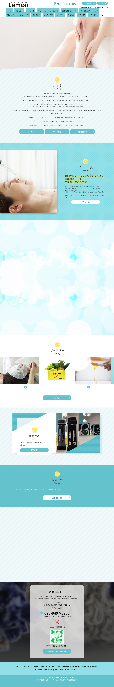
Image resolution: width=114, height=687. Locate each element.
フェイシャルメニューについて (39, 11)
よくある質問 (18, 15)
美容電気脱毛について (57, 11)
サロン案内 (43, 15)
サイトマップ (75, 669)
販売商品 (36, 15)
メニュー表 (23, 11)
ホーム (8, 11)
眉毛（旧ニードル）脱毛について (94, 11)
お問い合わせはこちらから (57, 651)
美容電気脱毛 (82, 132)
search (60, 14)
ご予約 (102, 3)
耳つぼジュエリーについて (74, 11)
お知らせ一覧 (57, 498)
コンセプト (15, 11)
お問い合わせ (89, 3)
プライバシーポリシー (62, 669)
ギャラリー (28, 15)
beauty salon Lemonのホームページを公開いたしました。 (42, 489)
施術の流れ (9, 15)
